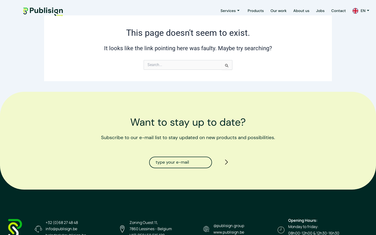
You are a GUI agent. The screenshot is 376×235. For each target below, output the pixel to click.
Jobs (318, 10)
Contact (337, 10)
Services (225, 10)
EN (364, 10)
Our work (275, 10)
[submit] (225, 163)
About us (299, 10)
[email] (180, 162)
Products (252, 10)
